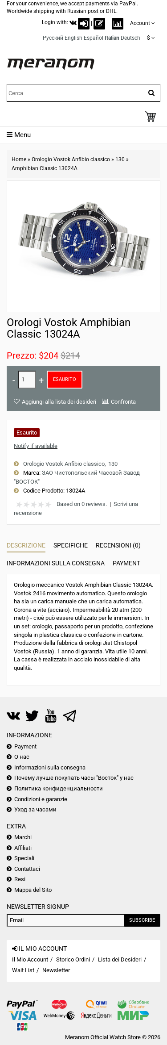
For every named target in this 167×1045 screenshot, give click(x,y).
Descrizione (26, 545)
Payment (126, 563)
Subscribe (142, 920)
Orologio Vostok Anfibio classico (71, 159)
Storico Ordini (73, 959)
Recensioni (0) (118, 545)
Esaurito (64, 379)
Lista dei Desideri (120, 959)
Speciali (24, 858)
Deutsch (130, 38)
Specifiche (70, 545)
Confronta (123, 401)
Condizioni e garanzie (40, 799)
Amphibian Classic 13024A (44, 168)
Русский (53, 38)
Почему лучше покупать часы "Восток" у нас (74, 777)
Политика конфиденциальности (58, 788)
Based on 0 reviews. (82, 504)
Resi (19, 879)
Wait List (23, 970)
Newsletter (56, 970)
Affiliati (23, 847)
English (73, 38)
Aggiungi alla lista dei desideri (59, 401)
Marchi (23, 837)
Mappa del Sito (33, 889)
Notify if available (35, 446)
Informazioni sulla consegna (56, 563)
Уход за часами (35, 809)
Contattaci (27, 868)
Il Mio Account (30, 959)
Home (19, 159)
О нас (21, 756)
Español (93, 38)
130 (120, 159)
